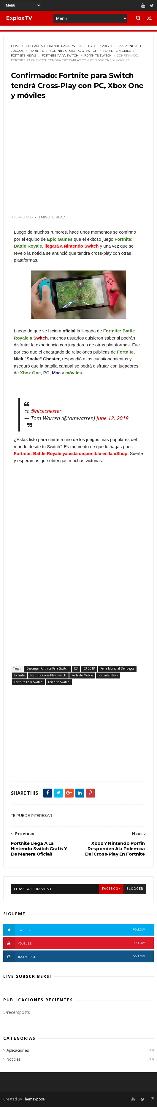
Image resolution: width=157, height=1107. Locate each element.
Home (16, 46)
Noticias (14, 1059)
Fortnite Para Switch (60, 55)
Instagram (74, 956)
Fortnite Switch (98, 55)
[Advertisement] (78, 160)
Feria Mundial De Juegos (117, 668)
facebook (111, 888)
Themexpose (34, 1099)
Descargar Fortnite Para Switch (54, 46)
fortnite (36, 51)
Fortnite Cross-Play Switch (73, 51)
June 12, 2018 (112, 418)
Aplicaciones (18, 1050)
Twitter (74, 930)
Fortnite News (23, 55)
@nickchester (46, 411)
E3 (90, 46)
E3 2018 (103, 46)
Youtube (74, 943)
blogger (134, 888)
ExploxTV (19, 18)
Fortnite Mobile (117, 51)
